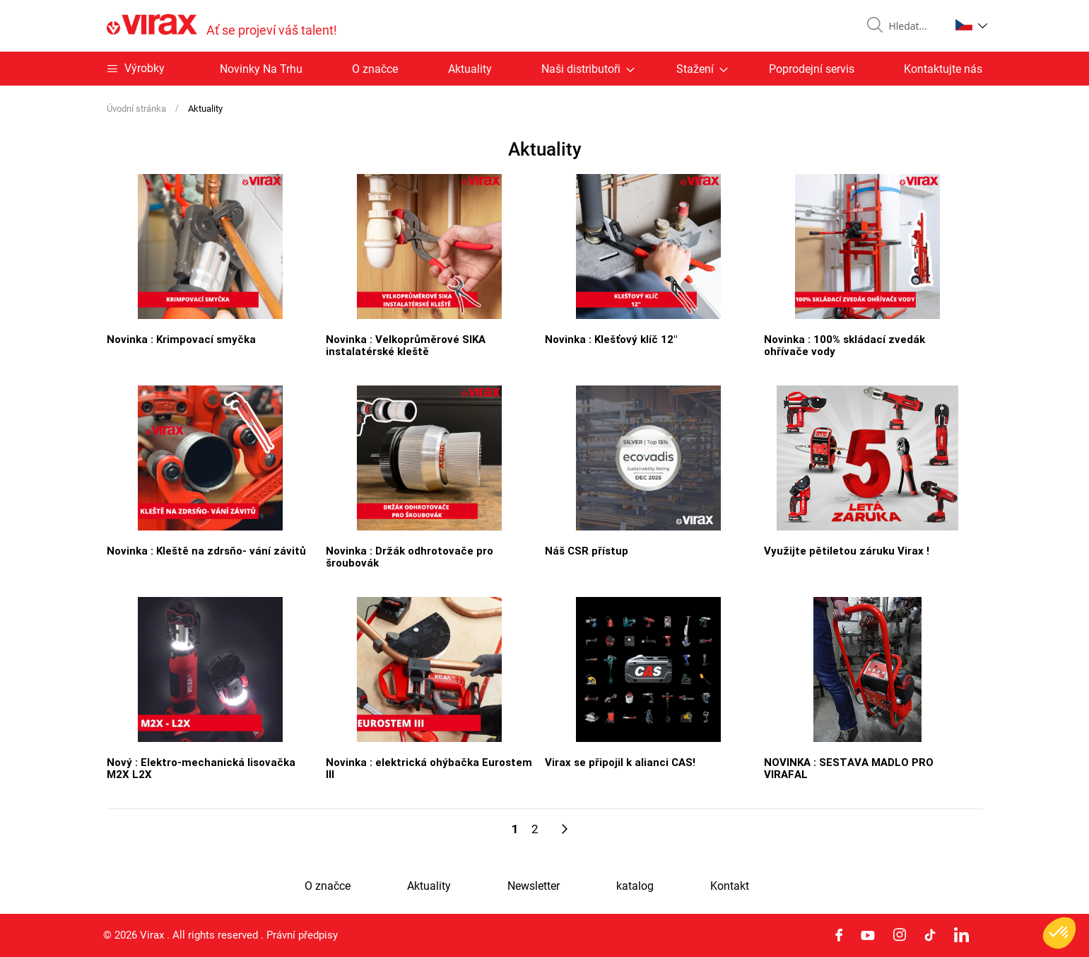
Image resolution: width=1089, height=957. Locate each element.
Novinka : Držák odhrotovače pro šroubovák (409, 556)
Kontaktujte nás (943, 69)
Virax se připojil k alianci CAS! (620, 762)
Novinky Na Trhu (261, 69)
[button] (971, 24)
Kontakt (729, 886)
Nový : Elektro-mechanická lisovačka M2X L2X (201, 768)
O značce (375, 69)
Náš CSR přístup (586, 550)
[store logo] (222, 25)
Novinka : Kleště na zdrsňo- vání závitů (206, 550)
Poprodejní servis (811, 69)
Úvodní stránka (137, 108)
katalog (635, 886)
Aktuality (470, 69)
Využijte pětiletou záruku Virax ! (846, 550)
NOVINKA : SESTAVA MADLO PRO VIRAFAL (849, 768)
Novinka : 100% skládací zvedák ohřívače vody (844, 345)
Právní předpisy (302, 935)
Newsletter (533, 886)
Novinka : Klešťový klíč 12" (611, 339)
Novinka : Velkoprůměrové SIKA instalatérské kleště (405, 345)
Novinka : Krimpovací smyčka (181, 339)
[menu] (545, 69)
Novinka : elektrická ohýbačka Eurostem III (429, 768)
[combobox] (914, 26)
